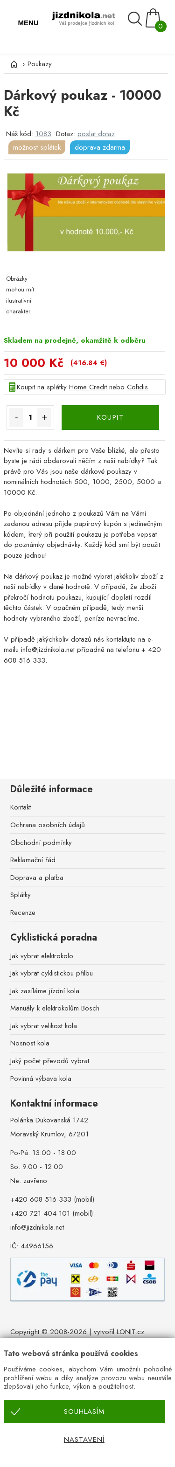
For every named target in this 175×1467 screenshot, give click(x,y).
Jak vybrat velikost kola (43, 1026)
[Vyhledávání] (136, 19)
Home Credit (88, 387)
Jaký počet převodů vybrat (49, 1061)
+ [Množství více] (44, 417)
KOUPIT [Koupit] (110, 417)
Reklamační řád (33, 860)
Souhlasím (84, 1411)
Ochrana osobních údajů (47, 825)
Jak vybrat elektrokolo (41, 956)
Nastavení (84, 1439)
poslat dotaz (96, 134)
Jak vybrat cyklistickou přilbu (51, 973)
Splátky (20, 895)
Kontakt (20, 807)
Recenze (22, 912)
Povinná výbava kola (40, 1078)
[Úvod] (13, 64)
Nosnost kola (29, 1043)
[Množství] (30, 417)
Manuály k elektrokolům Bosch (54, 1008)
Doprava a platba (36, 877)
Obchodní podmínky (41, 842)
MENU (27, 23)
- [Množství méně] (16, 417)
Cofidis (137, 387)
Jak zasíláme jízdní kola (44, 991)
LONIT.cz (130, 1332)
